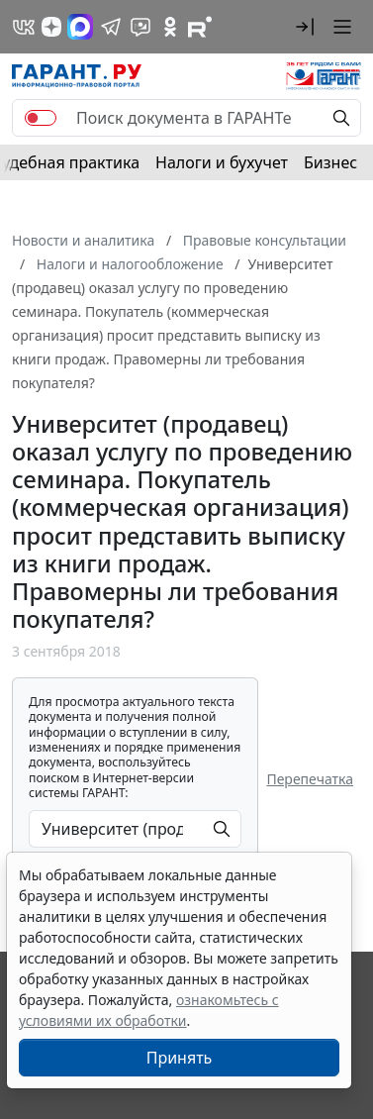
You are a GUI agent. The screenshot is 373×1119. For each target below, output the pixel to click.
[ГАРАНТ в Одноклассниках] (170, 27)
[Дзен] (51, 27)
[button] (305, 27)
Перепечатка (309, 778)
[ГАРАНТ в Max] (80, 27)
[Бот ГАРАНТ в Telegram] (140, 27)
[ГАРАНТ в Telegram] (111, 27)
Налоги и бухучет (221, 162)
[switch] (40, 118)
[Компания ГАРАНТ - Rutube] (200, 27)
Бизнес (330, 162)
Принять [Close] (179, 1057)
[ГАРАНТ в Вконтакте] (24, 27)
